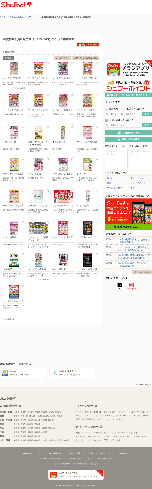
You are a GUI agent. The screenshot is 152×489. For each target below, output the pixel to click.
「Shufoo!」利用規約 (51, 453)
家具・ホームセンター (140, 412)
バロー (100, 440)
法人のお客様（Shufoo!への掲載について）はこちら (76, 464)
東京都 (16, 416)
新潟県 (30, 420)
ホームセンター (113, 187)
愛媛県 (30, 436)
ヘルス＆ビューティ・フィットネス (107, 419)
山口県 (44, 432)
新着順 (8, 58)
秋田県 (44, 412)
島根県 (37, 432)
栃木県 (53, 416)
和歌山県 (52, 428)
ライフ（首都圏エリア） (136, 436)
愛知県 (16, 424)
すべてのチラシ (62, 58)
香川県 (23, 436)
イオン (136, 433)
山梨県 (16, 420)
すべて (132, 187)
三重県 (37, 424)
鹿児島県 (59, 440)
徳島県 (16, 436)
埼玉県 (32, 416)
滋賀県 (37, 428)
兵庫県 (23, 428)
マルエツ (101, 436)
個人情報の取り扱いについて (80, 458)
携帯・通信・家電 (83, 419)
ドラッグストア (137, 183)
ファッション (136, 178)
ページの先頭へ (143, 385)
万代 (94, 436)
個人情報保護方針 (105, 458)
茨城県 (46, 416)
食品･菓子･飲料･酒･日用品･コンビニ (100, 412)
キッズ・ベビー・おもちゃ (106, 415)
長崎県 (30, 440)
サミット (80, 440)
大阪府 (16, 428)
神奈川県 (24, 416)
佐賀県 (23, 440)
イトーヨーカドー (83, 436)
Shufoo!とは (124, 453)
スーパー (110, 178)
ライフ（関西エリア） (115, 436)
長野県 (23, 420)
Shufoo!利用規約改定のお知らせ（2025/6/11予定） (134, 240)
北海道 (16, 412)
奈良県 (44, 428)
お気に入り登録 (23, 63)
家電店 (79, 415)
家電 (108, 183)
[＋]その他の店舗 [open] (19, 88)
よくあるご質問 (73, 453)
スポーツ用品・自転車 (139, 415)
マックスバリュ (109, 433)
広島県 (23, 432)
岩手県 (30, 412)
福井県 (51, 420)
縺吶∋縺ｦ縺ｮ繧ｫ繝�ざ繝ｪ (85, 58)
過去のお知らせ (142, 272)
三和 (106, 440)
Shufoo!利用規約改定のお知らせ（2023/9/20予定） (134, 264)
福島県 (58, 412)
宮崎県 (51, 440)
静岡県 (23, 424)
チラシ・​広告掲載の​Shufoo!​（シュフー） (17, 17)
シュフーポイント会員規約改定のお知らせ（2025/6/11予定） (134, 248)
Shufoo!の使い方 (29, 453)
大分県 (44, 440)
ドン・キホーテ (95, 433)
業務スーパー (81, 433)
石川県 (44, 420)
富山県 (37, 420)
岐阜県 (30, 424)
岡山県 (16, 432)
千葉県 (39, 416)
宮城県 (37, 412)
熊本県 (37, 440)
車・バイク (124, 415)
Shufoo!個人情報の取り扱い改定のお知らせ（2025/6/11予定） (134, 256)
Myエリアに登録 (88, 45)
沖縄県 (66, 440)
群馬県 (60, 416)
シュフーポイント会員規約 (50, 458)
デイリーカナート (116, 440)
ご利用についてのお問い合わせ (100, 453)
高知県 (37, 436)
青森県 (23, 412)
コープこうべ (90, 440)
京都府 (30, 428)
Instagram (131, 286)
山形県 (51, 412)
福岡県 (16, 440)
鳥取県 (30, 432)
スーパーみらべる (124, 433)
